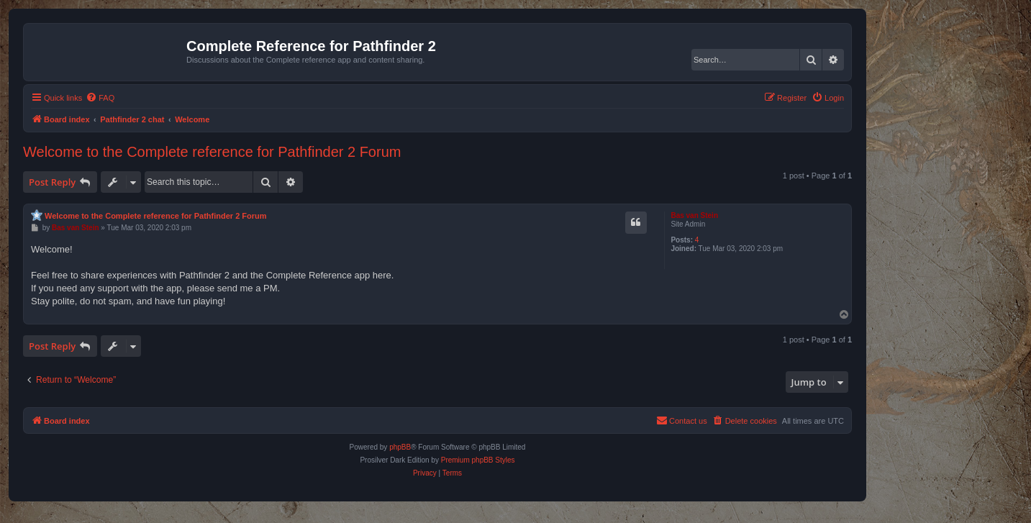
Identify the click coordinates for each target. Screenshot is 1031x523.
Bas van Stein (694, 215)
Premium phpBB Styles (478, 460)
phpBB (400, 447)
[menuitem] (100, 97)
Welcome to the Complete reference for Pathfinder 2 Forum (212, 152)
